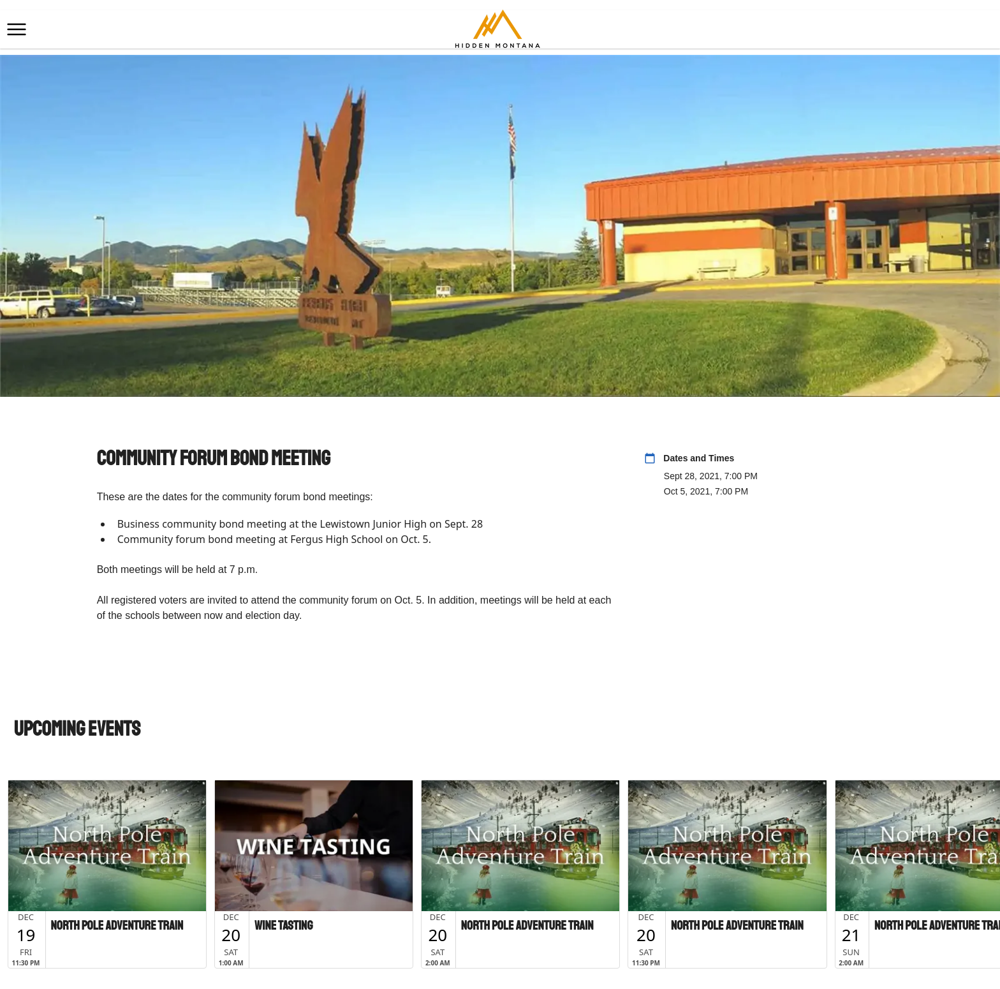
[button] (16, 29)
